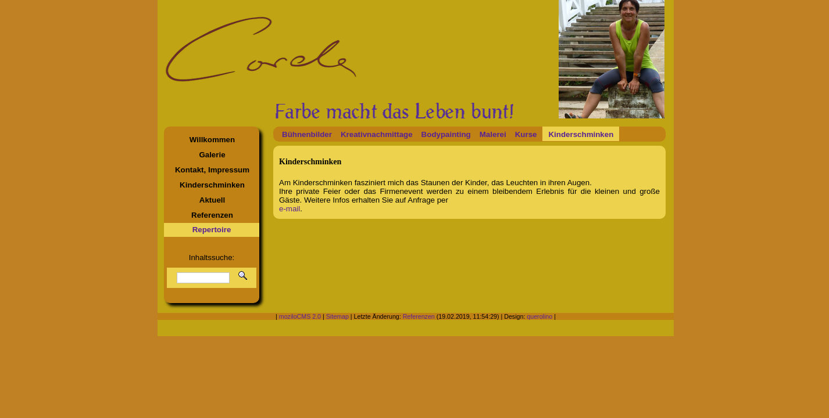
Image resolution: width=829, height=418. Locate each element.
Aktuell (212, 200)
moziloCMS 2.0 (300, 316)
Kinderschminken (212, 185)
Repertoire (211, 229)
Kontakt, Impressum (212, 169)
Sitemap (337, 316)
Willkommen (212, 139)
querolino (539, 316)
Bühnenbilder (307, 134)
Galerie (212, 154)
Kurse (526, 134)
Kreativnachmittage (377, 134)
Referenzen (212, 215)
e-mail (289, 208)
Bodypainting (446, 134)
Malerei (493, 134)
